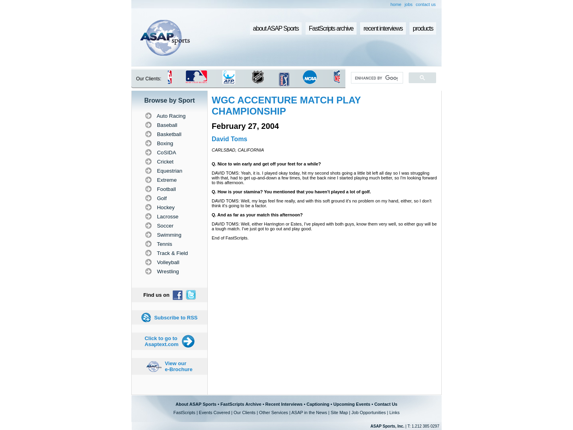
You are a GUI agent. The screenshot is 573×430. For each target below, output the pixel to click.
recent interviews (382, 28)
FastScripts (184, 412)
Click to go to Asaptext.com (161, 341)
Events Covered (214, 412)
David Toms (230, 139)
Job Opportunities (368, 412)
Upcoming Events (351, 404)
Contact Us (386, 404)
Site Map (339, 412)
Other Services (273, 412)
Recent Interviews (284, 404)
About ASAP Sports (195, 404)
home (395, 4)
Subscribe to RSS (175, 318)
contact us (426, 4)
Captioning (317, 404)
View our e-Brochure (178, 366)
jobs (409, 4)
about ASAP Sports (276, 28)
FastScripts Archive (240, 404)
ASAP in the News (309, 412)
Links (394, 412)
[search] (376, 78)
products (423, 28)
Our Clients (244, 412)
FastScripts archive (331, 28)
